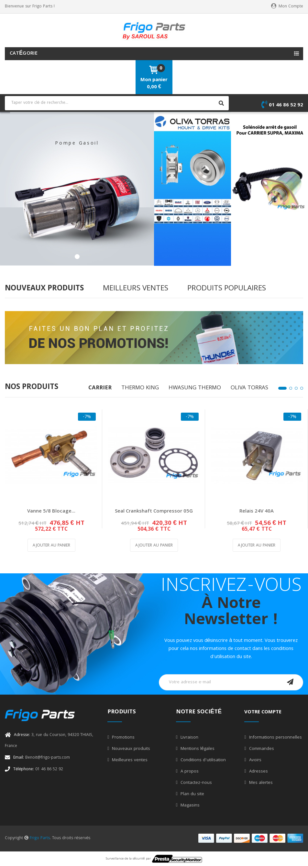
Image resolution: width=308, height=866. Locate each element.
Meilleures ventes (129, 760)
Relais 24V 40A (256, 511)
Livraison (188, 737)
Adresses (258, 771)
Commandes (261, 748)
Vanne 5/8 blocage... (51, 511)
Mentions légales (196, 748)
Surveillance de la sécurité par (154, 858)
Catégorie (24, 53)
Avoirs (254, 760)
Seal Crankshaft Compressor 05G (154, 511)
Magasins (189, 805)
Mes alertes (260, 782)
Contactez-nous (195, 782)
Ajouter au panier (51, 545)
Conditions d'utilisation (202, 760)
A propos (189, 771)
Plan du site (191, 794)
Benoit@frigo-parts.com (41, 757)
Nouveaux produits (130, 748)
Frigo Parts (40, 838)
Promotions (123, 737)
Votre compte (262, 712)
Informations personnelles (275, 737)
